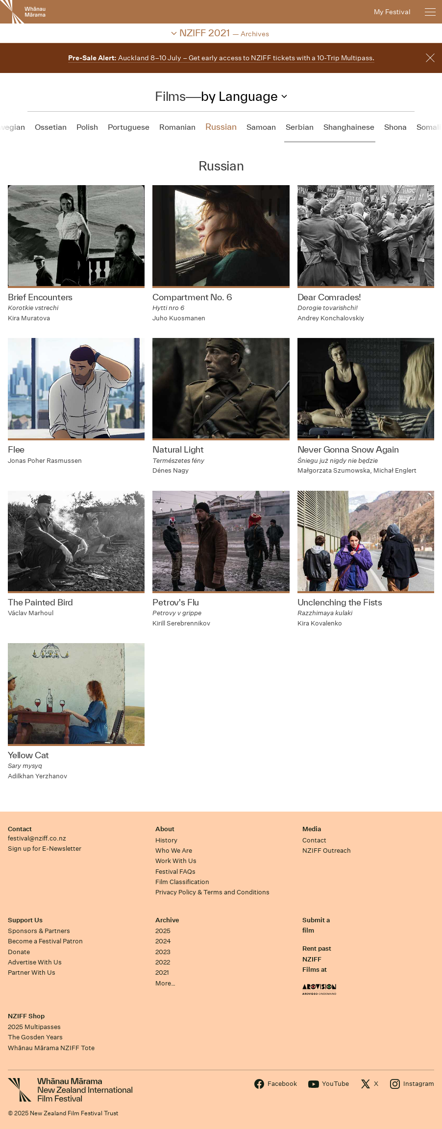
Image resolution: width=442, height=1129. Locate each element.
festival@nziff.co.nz (37, 838)
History (166, 840)
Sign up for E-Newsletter (44, 848)
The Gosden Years (35, 1037)
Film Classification (182, 882)
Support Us (25, 920)
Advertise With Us (35, 962)
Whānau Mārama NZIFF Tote (51, 1048)
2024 (163, 941)
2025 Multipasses (34, 1027)
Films (170, 96)
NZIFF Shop (26, 1016)
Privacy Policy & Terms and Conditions (212, 892)
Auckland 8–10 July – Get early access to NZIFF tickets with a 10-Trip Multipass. (221, 57)
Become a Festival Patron (45, 941)
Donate (19, 952)
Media (311, 829)
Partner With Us (31, 972)
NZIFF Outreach (326, 850)
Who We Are (173, 850)
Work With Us (175, 861)
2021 (162, 972)
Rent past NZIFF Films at (316, 959)
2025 (163, 931)
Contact (20, 829)
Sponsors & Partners (39, 931)
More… (165, 983)
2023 (163, 952)
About (164, 829)
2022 (162, 962)
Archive (167, 920)
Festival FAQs (175, 871)
